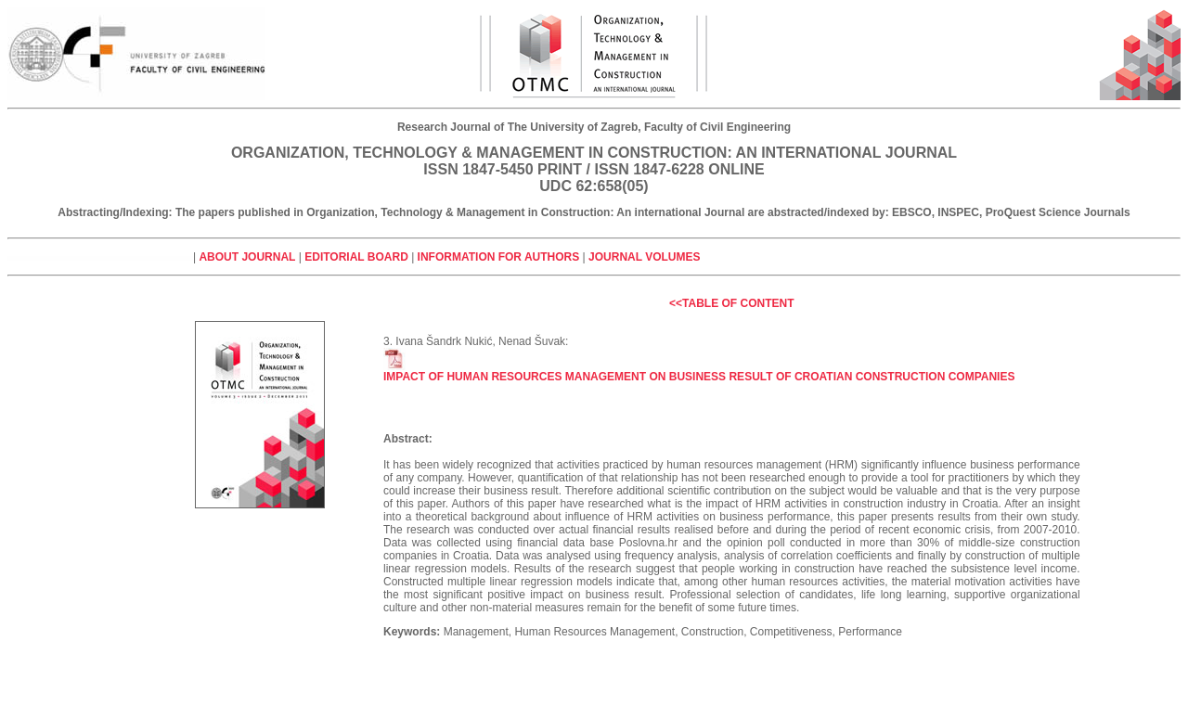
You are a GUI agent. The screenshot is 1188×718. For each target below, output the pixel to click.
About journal (247, 256)
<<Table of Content (731, 303)
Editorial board (356, 256)
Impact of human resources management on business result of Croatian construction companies (698, 371)
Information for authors (500, 256)
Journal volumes (644, 256)
